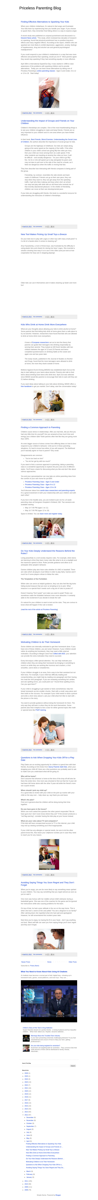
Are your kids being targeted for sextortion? (45, 1045)
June (28, 1135)
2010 (26, 1184)
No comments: (38, 113)
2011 (26, 1181)
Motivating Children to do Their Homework (40, 642)
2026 (26, 1073)
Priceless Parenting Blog (40, 8)
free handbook (26, 386)
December (30, 1117)
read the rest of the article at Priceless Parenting (39, 609)
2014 (26, 1109)
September (30, 1126)
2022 (26, 1085)
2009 (26, 1187)
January (29, 1177)
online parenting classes (46, 71)
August (29, 1129)
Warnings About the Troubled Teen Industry (45, 1036)
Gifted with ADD (59, 654)
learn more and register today (51, 514)
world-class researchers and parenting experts (57, 490)
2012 (26, 1115)
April (28, 1141)
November (30, 1120)
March (28, 1171)
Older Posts (73, 962)
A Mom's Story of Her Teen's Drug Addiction (37, 1028)
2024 (26, 1079)
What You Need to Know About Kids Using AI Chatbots (44, 972)
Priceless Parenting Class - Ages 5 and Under (42, 482)
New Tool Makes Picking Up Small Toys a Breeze (44, 234)
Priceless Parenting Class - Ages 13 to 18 (40, 487)
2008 (26, 1190)
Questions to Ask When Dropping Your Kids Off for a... (44, 1164)
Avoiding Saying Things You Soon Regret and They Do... (45, 1167)
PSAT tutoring (41, 710)
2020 (26, 1091)
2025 (26, 1076)
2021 (26, 1088)
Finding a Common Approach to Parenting (40, 427)
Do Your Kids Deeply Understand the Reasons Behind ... (45, 1158)
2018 (26, 1097)
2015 (26, 1106)
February (29, 1174)
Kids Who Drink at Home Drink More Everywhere (44, 324)
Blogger (58, 1195)
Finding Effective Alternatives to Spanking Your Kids (45, 22)
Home (49, 962)
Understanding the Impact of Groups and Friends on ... (44, 1147)
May (28, 1138)
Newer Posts (25, 962)
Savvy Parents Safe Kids (57, 767)
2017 (26, 1100)
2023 (26, 1082)
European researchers (40, 342)
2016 (26, 1103)
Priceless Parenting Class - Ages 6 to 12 (40, 484)
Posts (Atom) (34, 966)
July (28, 1132)
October (29, 1123)
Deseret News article (28, 38)
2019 (26, 1094)
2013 (26, 1112)
